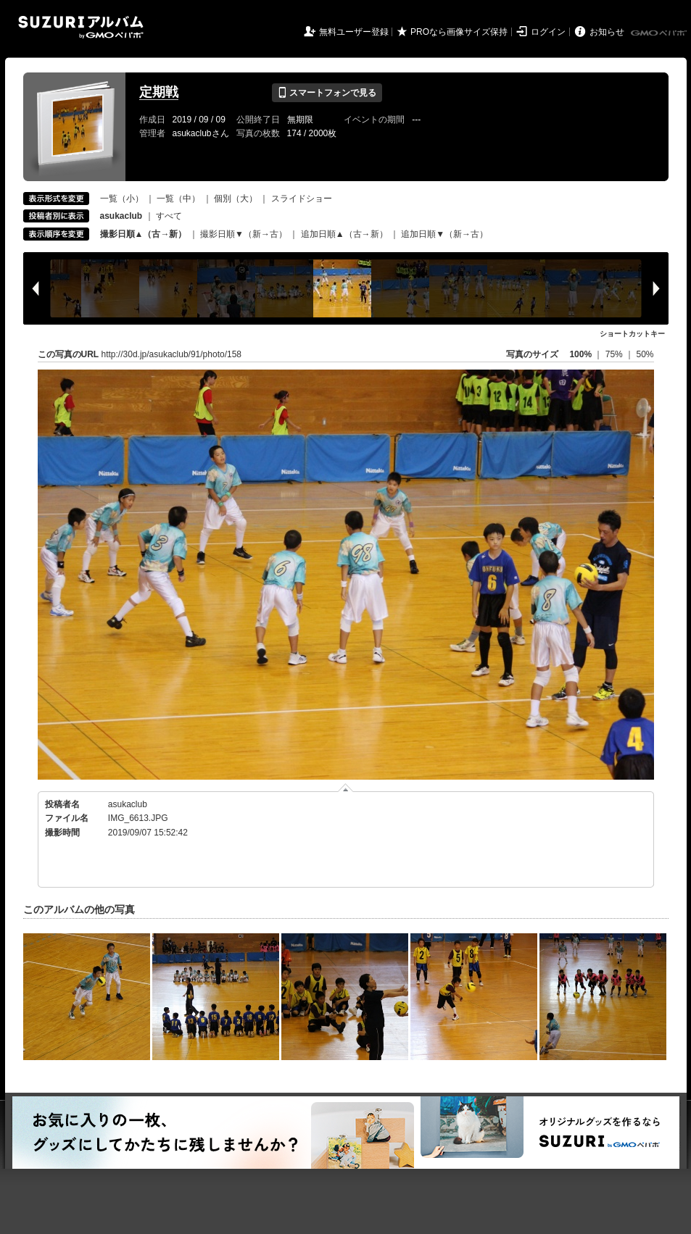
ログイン (548, 32)
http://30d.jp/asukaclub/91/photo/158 (171, 354)
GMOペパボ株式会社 (660, 33)
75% (615, 354)
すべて (169, 216)
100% (580, 354)
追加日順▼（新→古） (444, 234)
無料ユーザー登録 (354, 32)
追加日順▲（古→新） (344, 234)
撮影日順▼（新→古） (243, 234)
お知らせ (606, 32)
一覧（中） (178, 198)
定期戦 (158, 92)
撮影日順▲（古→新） (143, 234)
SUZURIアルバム (81, 27)
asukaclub (127, 804)
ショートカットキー (632, 334)
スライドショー (301, 198)
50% (644, 354)
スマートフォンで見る (327, 92)
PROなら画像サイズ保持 (459, 32)
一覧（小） (122, 198)
